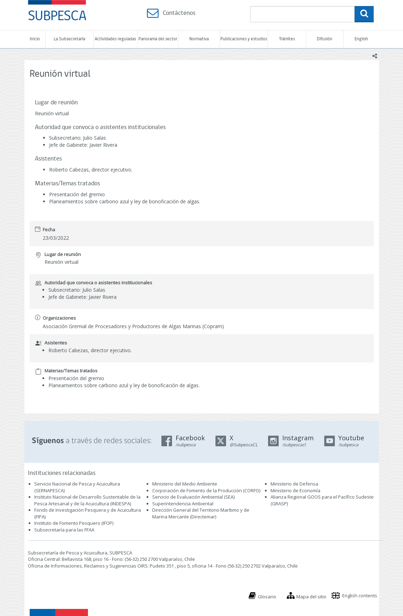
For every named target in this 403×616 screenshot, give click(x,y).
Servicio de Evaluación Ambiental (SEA (192, 497)
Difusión (324, 39)
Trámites (287, 39)
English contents (359, 595)
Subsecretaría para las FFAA (64, 530)
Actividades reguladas (115, 39)
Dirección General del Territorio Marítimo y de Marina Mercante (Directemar (200, 513)
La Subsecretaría (69, 39)
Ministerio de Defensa (294, 484)
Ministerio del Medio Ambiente (184, 484)
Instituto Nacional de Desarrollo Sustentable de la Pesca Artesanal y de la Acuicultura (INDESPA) (87, 500)
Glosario (267, 596)
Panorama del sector (157, 39)
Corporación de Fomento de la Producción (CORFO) (206, 490)
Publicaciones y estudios (243, 39)
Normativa (199, 39)
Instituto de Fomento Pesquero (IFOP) (73, 523)
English (361, 39)
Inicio (35, 39)
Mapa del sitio (311, 596)
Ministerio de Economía (295, 490)
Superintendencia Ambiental (182, 503)
